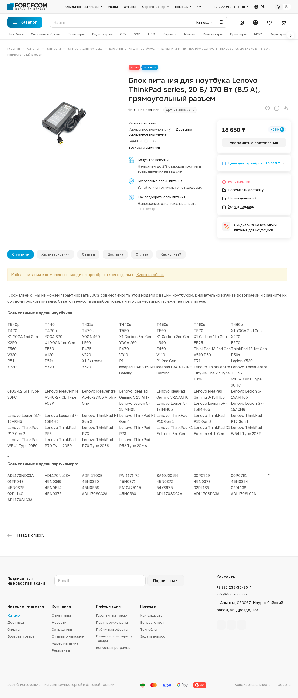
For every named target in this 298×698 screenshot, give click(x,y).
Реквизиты (61, 650)
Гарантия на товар (111, 615)
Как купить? (171, 254)
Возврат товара (20, 636)
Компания (61, 606)
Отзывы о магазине (68, 636)
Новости (59, 622)
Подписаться (165, 580)
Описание (20, 254)
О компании (61, 615)
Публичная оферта (112, 629)
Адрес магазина (65, 643)
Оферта (284, 685)
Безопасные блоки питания (160, 181)
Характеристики (55, 254)
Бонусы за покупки (153, 160)
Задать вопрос (152, 636)
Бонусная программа (113, 647)
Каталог (14, 615)
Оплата (142, 254)
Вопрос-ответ (152, 622)
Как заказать (151, 615)
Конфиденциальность (252, 685)
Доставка (115, 254)
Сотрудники (62, 629)
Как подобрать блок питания (161, 197)
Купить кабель (155, 274)
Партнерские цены (112, 622)
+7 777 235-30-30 (229, 7)
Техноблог (149, 629)
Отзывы (88, 254)
